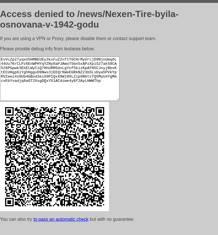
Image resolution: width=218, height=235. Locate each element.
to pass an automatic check (61, 227)
